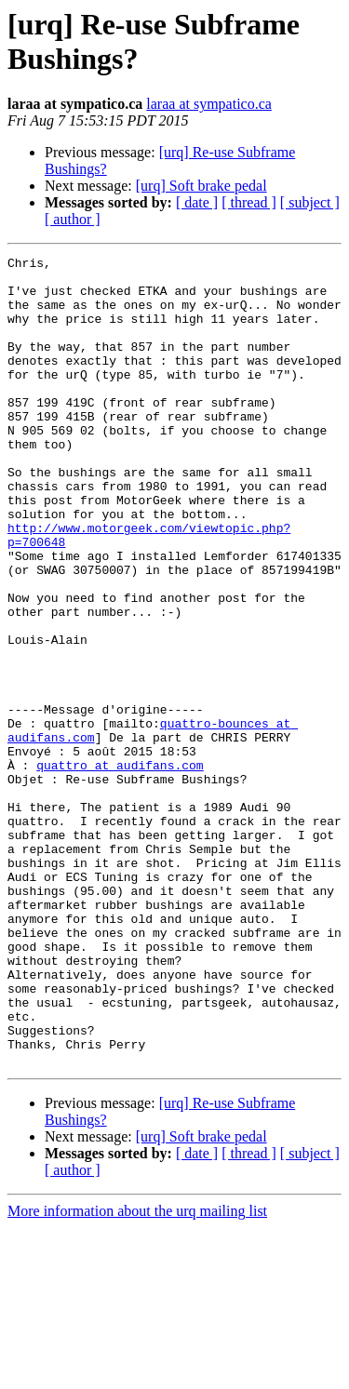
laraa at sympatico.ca (209, 104)
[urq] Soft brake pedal (201, 186)
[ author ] (73, 219)
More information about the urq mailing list (137, 1373)
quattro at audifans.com (119, 868)
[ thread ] (248, 202)
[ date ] (197, 202)
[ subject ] (310, 202)
